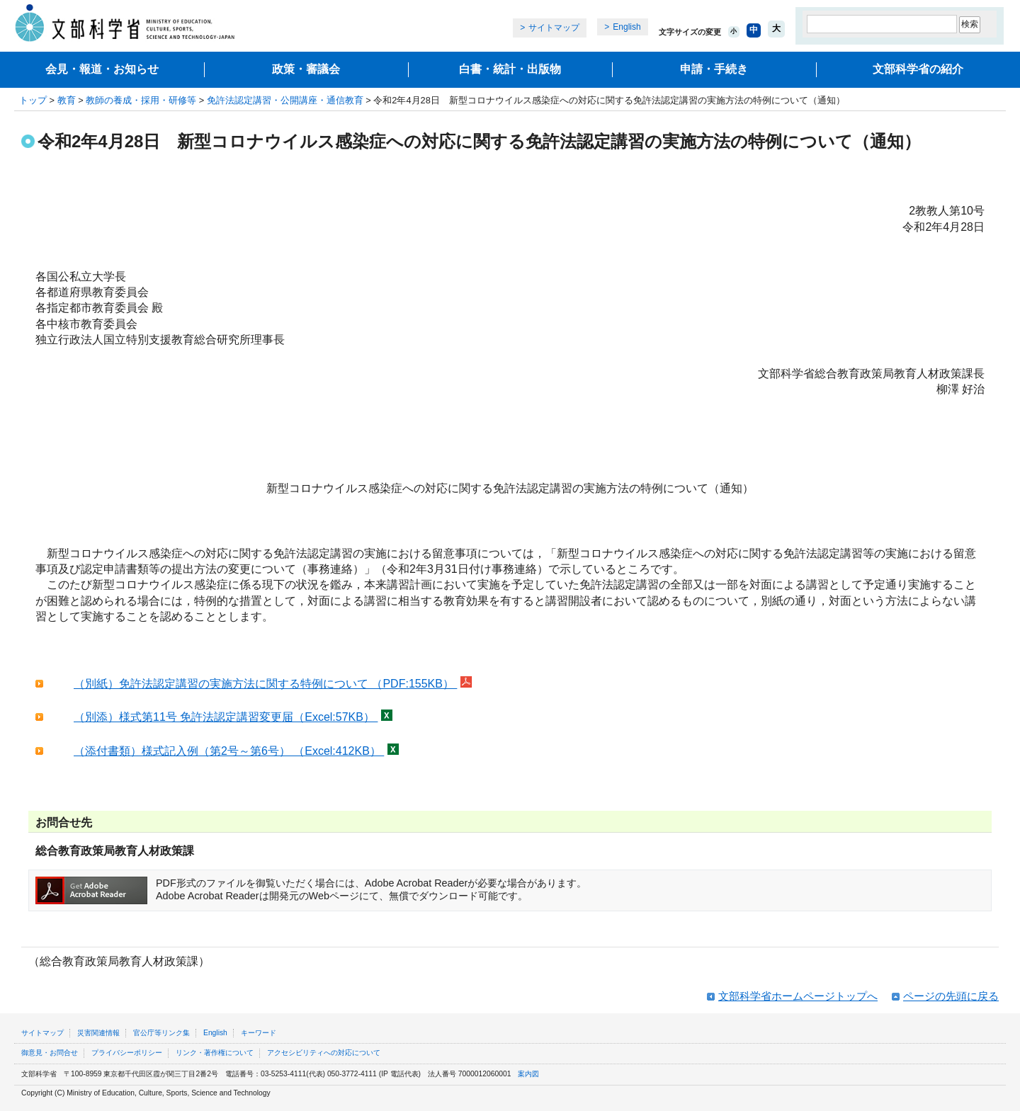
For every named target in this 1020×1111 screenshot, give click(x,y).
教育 (66, 100)
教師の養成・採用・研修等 (141, 100)
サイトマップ (553, 28)
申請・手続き (714, 69)
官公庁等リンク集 (161, 1033)
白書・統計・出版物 (510, 69)
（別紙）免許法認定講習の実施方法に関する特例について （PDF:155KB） (265, 684)
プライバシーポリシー (126, 1052)
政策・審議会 (306, 69)
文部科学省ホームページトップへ (798, 996)
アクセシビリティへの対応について (323, 1052)
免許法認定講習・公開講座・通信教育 (285, 100)
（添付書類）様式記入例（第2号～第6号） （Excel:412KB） (229, 751)
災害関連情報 (98, 1033)
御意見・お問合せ (49, 1052)
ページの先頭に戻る (951, 996)
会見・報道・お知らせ (102, 69)
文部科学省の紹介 (918, 69)
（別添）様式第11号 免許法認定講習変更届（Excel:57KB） (226, 717)
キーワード (258, 1033)
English (626, 27)
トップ (33, 100)
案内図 (528, 1074)
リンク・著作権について (215, 1052)
